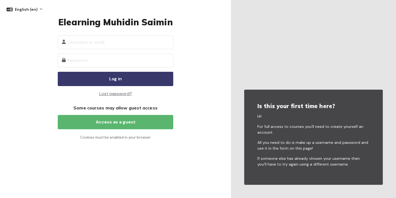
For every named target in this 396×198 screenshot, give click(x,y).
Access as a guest (116, 122)
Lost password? (115, 94)
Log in (115, 79)
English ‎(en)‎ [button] (26, 9)
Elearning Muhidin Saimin (115, 22)
